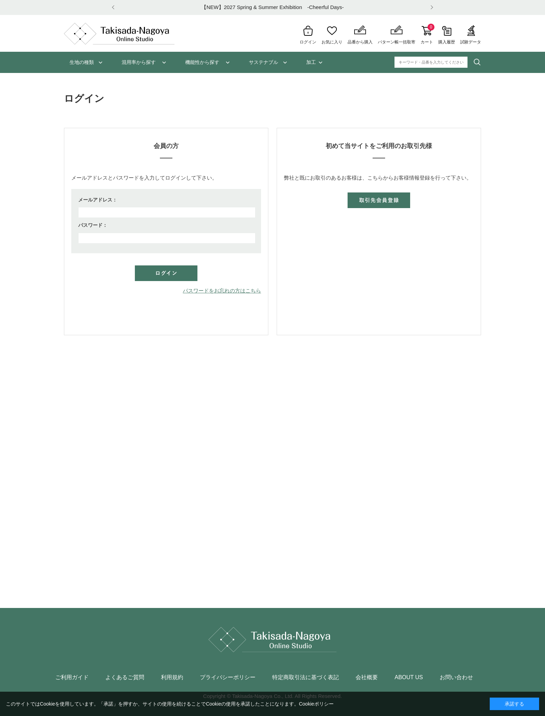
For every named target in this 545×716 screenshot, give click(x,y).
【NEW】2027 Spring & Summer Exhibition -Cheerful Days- (272, 7)
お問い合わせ (456, 677)
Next (430, 7)
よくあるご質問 (124, 677)
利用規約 (172, 677)
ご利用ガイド (72, 677)
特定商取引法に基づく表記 (305, 677)
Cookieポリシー (316, 704)
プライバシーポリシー (227, 677)
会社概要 (367, 677)
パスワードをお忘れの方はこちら (222, 291)
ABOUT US (408, 677)
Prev (114, 7)
